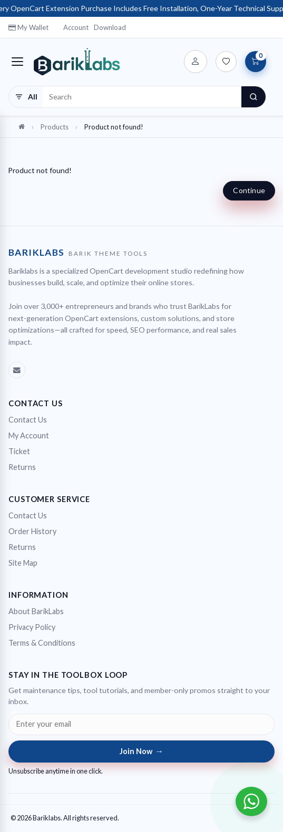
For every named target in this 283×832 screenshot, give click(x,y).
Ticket (19, 451)
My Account (28, 435)
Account (76, 27)
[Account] (195, 61)
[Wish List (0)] (226, 61)
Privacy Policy (31, 627)
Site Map (22, 562)
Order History (32, 531)
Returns (22, 467)
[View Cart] (255, 61)
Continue (249, 190)
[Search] (253, 96)
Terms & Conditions (41, 642)
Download (110, 27)
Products (55, 127)
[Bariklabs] (77, 61)
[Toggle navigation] (17, 62)
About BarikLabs (36, 611)
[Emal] (16, 370)
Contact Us (27, 419)
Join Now (142, 751)
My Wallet (28, 27)
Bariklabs (47, 818)
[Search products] (142, 96)
